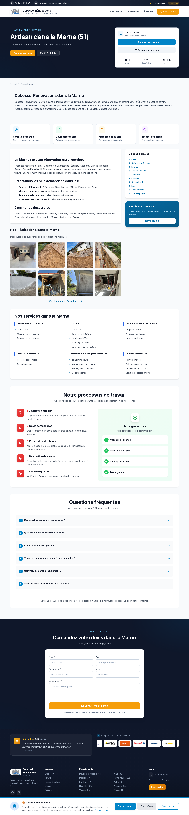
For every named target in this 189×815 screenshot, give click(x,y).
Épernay (134, 167)
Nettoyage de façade (134, 334)
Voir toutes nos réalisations (65, 301)
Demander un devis (147, 50)
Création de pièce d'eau (135, 368)
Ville (98, 669)
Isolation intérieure (78, 360)
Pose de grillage (23, 364)
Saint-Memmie (136, 190)
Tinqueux (134, 174)
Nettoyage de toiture (79, 342)
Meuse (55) (119, 790)
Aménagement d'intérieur (81, 368)
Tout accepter (125, 806)
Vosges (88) (85, 790)
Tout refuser (146, 806)
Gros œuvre (50, 774)
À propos (148, 11)
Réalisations (133, 11)
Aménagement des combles (83, 364)
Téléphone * (55, 669)
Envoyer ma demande (94, 706)
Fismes (133, 186)
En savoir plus (101, 810)
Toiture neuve (76, 329)
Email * (99, 657)
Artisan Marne (27, 84)
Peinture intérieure (132, 360)
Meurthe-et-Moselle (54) (90, 774)
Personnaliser (168, 806)
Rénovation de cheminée (27, 338)
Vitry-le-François (137, 171)
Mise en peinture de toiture (82, 347)
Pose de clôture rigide (25, 360)
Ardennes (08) (120, 786)
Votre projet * (55, 681)
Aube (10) (118, 782)
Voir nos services (22, 53)
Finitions (48, 790)
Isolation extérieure (133, 338)
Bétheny (134, 178)
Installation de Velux (79, 338)
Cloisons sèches (77, 373)
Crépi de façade (132, 329)
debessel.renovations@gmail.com (162, 780)
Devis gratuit (152, 221)
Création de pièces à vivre (136, 373)
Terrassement (21, 329)
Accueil (13, 84)
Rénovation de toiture (80, 334)
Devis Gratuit (168, 11)
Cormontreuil (136, 182)
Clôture (48, 786)
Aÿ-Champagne (137, 193)
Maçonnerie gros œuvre (26, 334)
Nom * (52, 657)
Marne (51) (118, 774)
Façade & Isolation (53, 782)
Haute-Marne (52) (122, 778)
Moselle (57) (85, 778)
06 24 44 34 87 (48, 53)
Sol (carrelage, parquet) (135, 364)
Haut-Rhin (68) (85, 786)
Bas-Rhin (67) (85, 782)
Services (116, 11)
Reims (133, 159)
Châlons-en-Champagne (141, 163)
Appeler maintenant (147, 42)
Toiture (48, 778)
